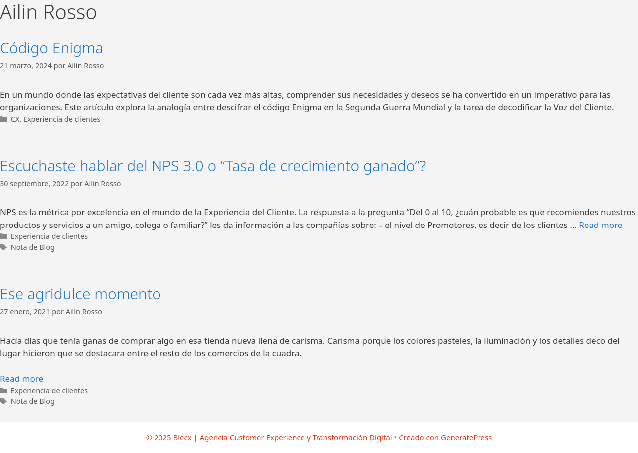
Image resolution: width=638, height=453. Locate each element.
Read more (600, 224)
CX (15, 119)
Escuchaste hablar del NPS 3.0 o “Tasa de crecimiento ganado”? (213, 165)
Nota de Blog (33, 247)
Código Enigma (51, 47)
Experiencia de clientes (61, 119)
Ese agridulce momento (80, 293)
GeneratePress (466, 437)
